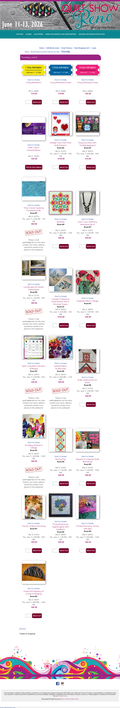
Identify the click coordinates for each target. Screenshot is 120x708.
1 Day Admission (33, 82)
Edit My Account (52, 48)
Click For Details (34, 80)
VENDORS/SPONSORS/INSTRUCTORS (92, 34)
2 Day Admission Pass (60, 82)
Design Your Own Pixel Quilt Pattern (60, 145)
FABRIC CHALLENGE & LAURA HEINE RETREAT (60, 34)
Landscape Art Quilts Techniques (34, 289)
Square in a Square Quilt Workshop (87, 461)
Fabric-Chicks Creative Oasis (70, 699)
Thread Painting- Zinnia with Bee (87, 528)
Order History (66, 48)
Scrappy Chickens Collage (33, 447)
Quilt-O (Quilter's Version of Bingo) (33, 368)
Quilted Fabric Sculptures (60, 368)
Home (41, 48)
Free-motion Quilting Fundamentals (34, 210)
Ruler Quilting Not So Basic (87, 382)
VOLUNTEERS (38, 34)
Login (94, 48)
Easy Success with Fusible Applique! (88, 145)
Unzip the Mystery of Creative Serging (33, 593)
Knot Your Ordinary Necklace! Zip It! (87, 224)
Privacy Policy (62, 696)
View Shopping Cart (81, 48)
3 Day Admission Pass (87, 82)
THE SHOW (19, 34)
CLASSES (28, 34)
